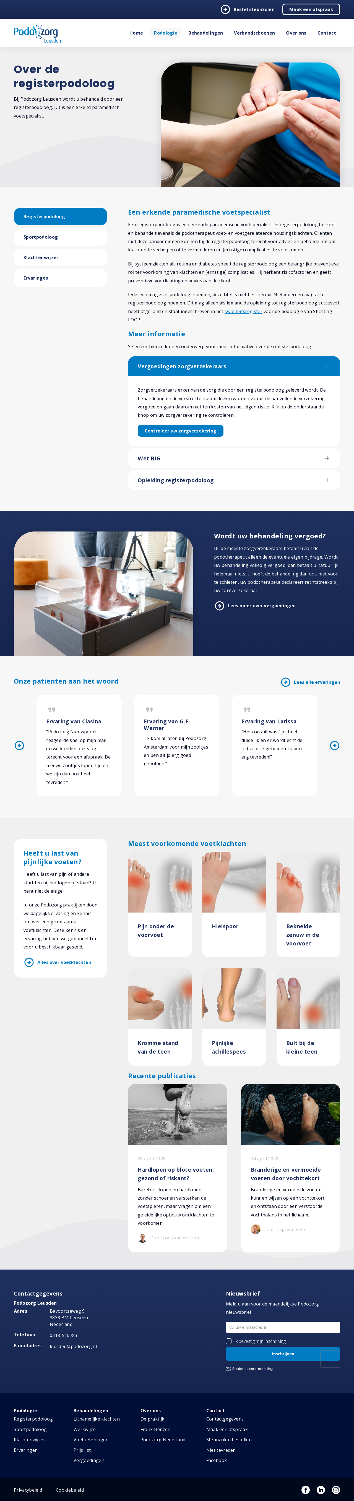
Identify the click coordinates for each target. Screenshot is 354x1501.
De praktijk (152, 1419)
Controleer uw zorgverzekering (181, 431)
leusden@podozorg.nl (73, 1346)
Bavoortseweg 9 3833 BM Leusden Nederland (69, 1317)
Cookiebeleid (70, 1490)
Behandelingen (205, 33)
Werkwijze (85, 1429)
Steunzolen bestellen (229, 1440)
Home (136, 33)
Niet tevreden (221, 1450)
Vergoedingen (89, 1460)
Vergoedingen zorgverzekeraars (182, 366)
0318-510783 (63, 1335)
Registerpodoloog (44, 216)
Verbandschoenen (254, 33)
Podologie (165, 33)
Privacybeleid (28, 1490)
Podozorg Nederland (163, 1440)
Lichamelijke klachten (97, 1419)
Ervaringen (36, 278)
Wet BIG (149, 458)
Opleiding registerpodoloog (176, 480)
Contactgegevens (225, 1419)
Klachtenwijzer (41, 257)
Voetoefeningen (91, 1440)
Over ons (296, 33)
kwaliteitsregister (243, 311)
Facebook (216, 1460)
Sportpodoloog (41, 237)
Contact (326, 33)
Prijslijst (82, 1450)
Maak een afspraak (311, 9)
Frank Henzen (155, 1429)
